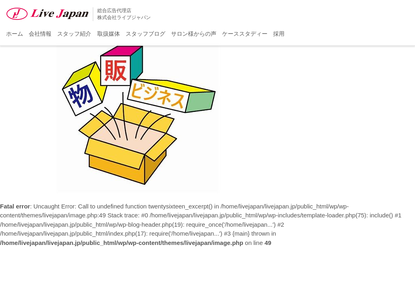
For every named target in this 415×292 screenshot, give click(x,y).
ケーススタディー (244, 33)
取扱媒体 (108, 33)
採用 (279, 33)
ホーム (14, 33)
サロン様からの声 (193, 33)
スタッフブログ (145, 33)
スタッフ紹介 (74, 33)
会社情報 (40, 33)
